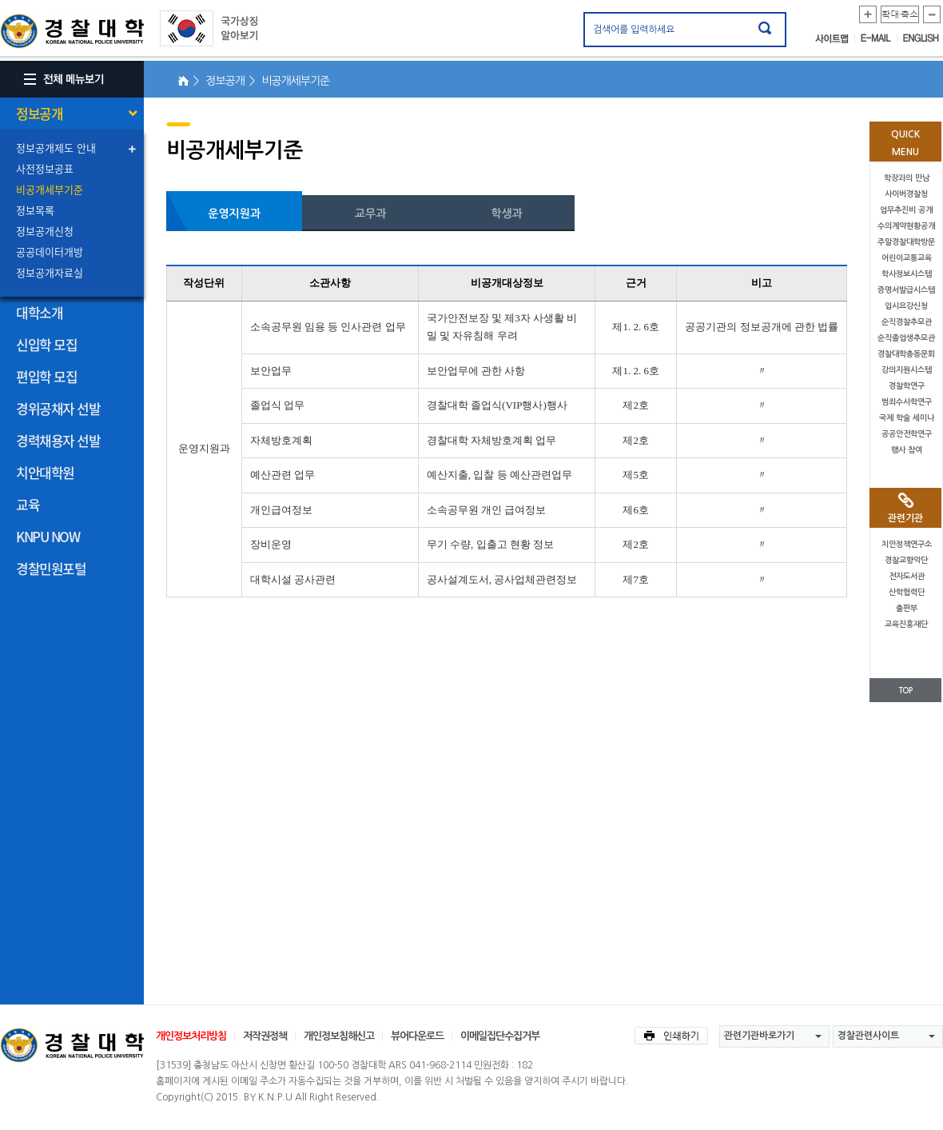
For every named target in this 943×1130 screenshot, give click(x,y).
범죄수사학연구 (906, 401)
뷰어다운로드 (417, 1036)
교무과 (370, 213)
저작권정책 (265, 1036)
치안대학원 (45, 472)
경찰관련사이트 (868, 1035)
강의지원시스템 (906, 369)
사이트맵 (835, 38)
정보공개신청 (45, 230)
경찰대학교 (72, 1045)
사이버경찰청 (906, 194)
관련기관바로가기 (759, 1035)
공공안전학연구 (906, 433)
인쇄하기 (671, 1035)
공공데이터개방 (49, 251)
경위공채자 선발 (58, 408)
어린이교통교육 (906, 258)
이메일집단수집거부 (499, 1036)
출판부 (906, 608)
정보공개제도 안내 (56, 147)
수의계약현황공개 (906, 226)
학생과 (506, 213)
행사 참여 (906, 449)
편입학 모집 (46, 376)
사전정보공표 (45, 168)
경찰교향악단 (906, 560)
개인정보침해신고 (339, 1036)
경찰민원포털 (51, 568)
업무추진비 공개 (906, 210)
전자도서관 (907, 576)
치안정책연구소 (906, 544)
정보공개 (39, 113)
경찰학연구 (907, 385)
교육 (27, 504)
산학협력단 (907, 592)
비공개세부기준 (49, 189)
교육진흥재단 (906, 624)
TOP (905, 690)
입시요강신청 (906, 305)
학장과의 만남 (906, 178)
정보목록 (35, 210)
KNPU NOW (47, 536)
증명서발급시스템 (906, 289)
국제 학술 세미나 (906, 417)
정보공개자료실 (49, 272)
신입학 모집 (46, 344)
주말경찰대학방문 (906, 242)
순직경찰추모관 (906, 321)
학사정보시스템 (906, 274)
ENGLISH (921, 38)
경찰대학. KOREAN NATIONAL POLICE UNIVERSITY (72, 31)
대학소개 (39, 312)
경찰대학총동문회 (906, 353)
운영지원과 (234, 213)
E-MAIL (879, 38)
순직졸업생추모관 (906, 337)
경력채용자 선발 (58, 440)
